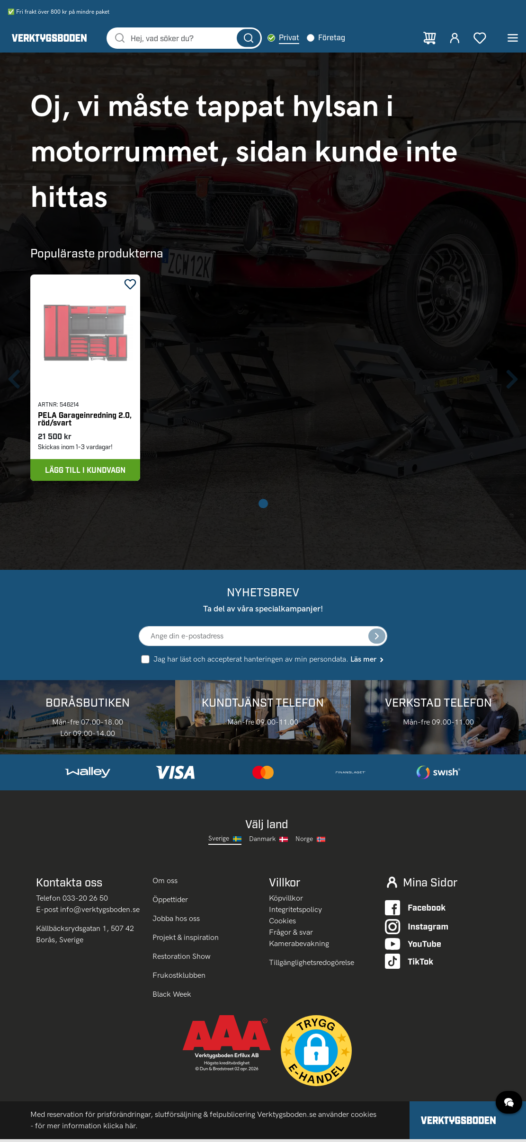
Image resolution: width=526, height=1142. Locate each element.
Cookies (282, 923)
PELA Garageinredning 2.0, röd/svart (85, 420)
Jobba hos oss (176, 921)
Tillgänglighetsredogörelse (311, 964)
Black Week (171, 996)
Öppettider (170, 902)
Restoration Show (181, 959)
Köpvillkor (286, 900)
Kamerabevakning (299, 945)
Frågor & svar (291, 934)
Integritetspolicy (295, 911)
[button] (316, 1053)
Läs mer (367, 661)
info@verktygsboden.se (100, 911)
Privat (299, 38)
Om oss (165, 883)
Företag (342, 38)
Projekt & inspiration (185, 940)
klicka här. (120, 1128)
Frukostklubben (178, 978)
